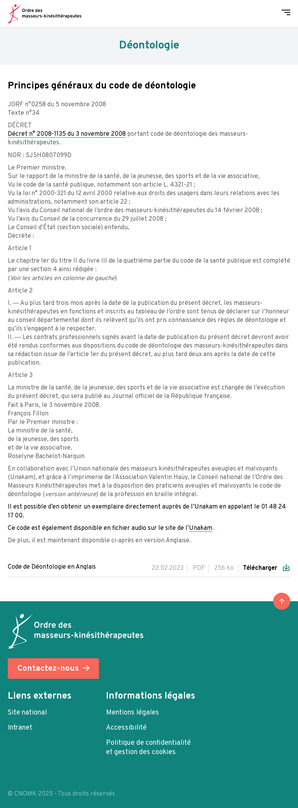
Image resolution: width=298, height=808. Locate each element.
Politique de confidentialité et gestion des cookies (148, 748)
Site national (27, 712)
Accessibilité (126, 727)
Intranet (20, 727)
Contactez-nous (48, 668)
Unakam (200, 528)
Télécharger (261, 568)
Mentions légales (132, 712)
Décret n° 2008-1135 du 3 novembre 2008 (67, 134)
